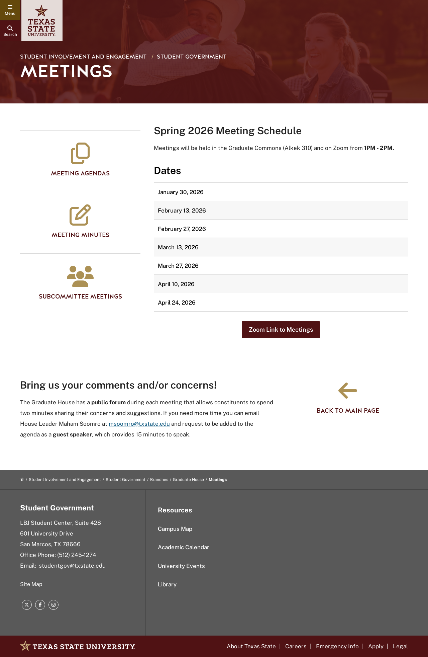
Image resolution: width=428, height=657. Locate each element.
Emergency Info (337, 646)
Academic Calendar (183, 547)
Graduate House (188, 479)
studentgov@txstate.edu (72, 565)
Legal (400, 646)
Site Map (31, 584)
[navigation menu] (10, 10)
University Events (181, 566)
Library (167, 584)
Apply (376, 646)
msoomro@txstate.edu (139, 423)
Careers (296, 646)
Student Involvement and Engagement (83, 57)
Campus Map (175, 528)
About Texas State (251, 646)
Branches (159, 479)
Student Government (191, 57)
